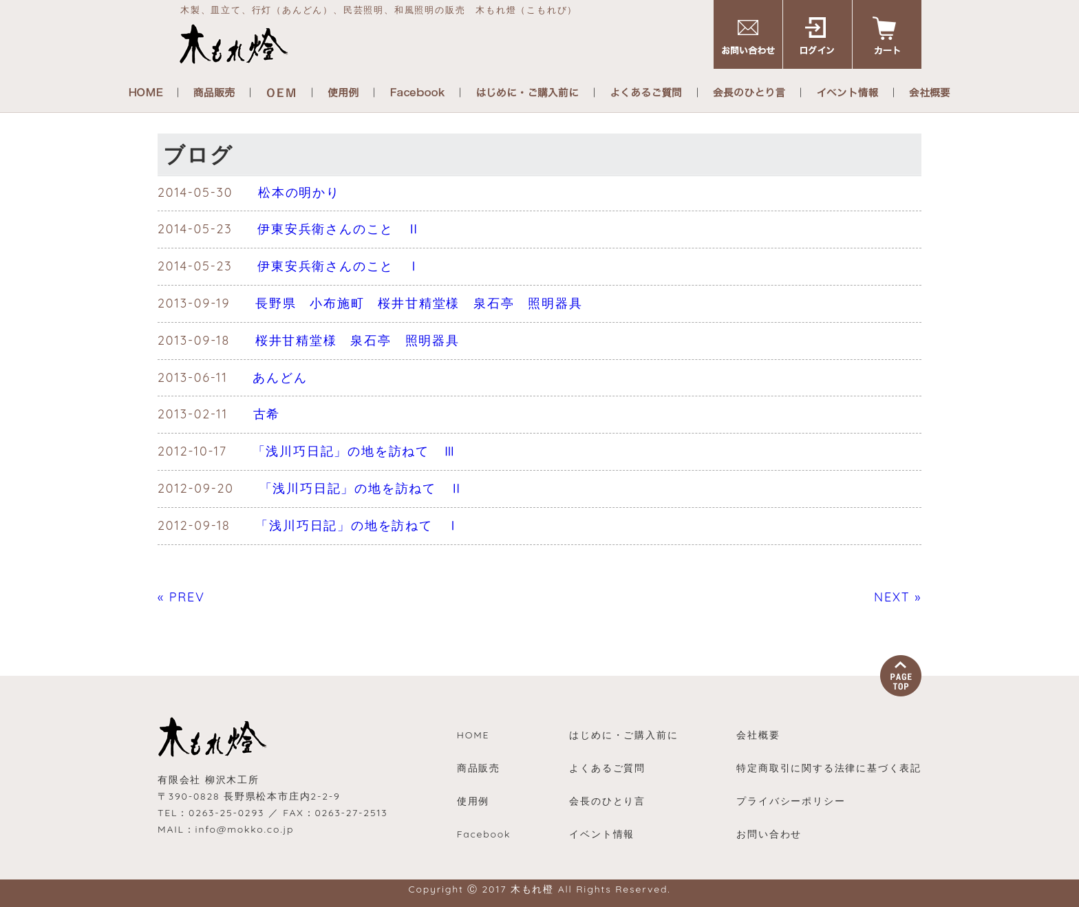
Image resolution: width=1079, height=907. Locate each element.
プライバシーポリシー (790, 801)
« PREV (181, 597)
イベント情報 (601, 834)
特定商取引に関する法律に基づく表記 (828, 768)
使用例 (473, 801)
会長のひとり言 (607, 801)
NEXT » (897, 597)
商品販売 (478, 768)
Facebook (484, 834)
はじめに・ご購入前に (623, 735)
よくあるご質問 (607, 768)
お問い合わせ (769, 834)
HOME (473, 735)
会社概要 (758, 735)
